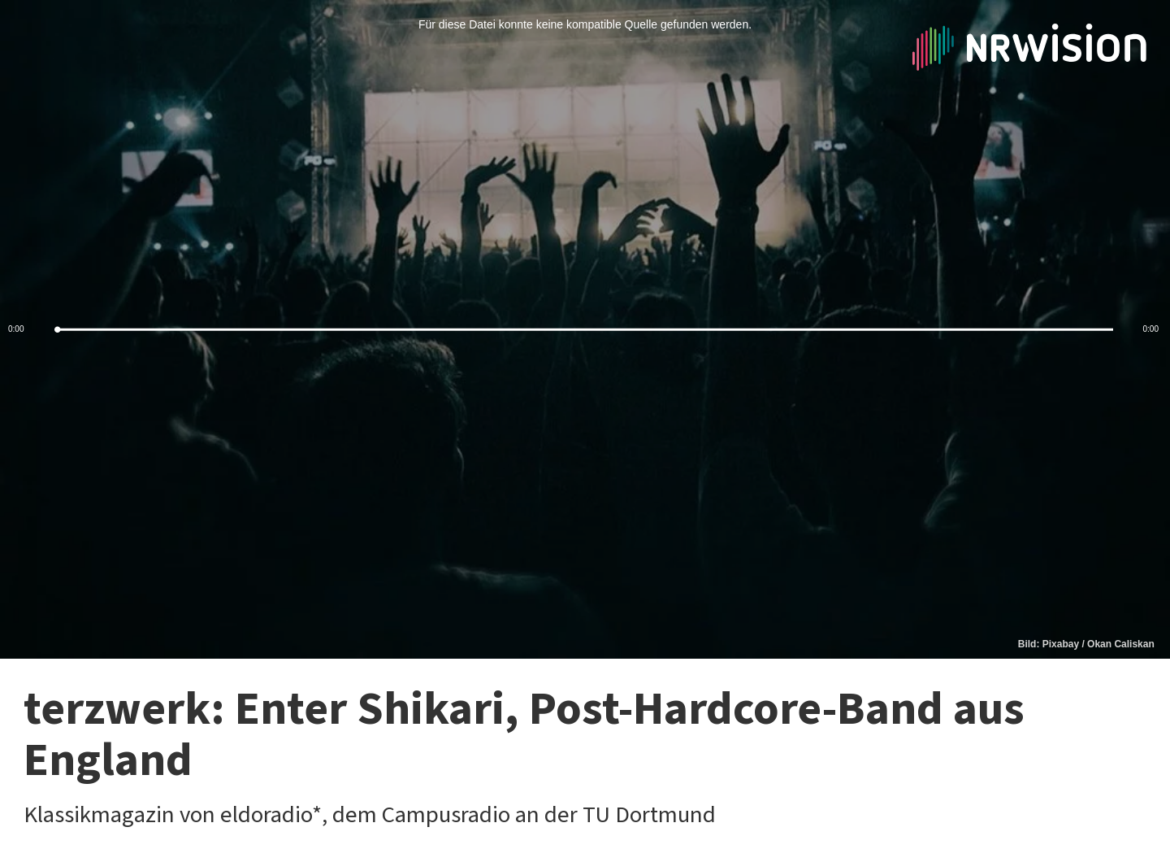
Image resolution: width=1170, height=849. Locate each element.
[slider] (585, 330)
